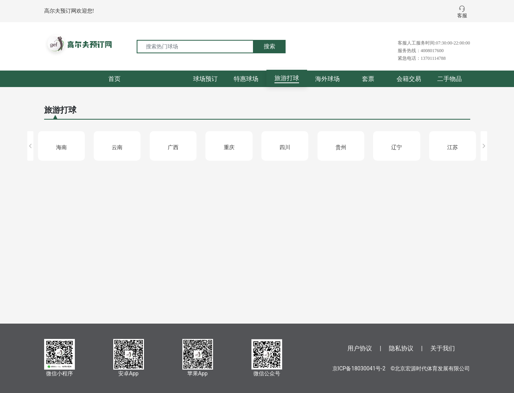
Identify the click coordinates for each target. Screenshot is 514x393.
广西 (173, 147)
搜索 (269, 46)
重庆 (229, 147)
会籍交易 (409, 78)
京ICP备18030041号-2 (358, 368)
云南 (117, 147)
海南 (61, 147)
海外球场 (327, 78)
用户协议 (359, 348)
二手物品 (449, 78)
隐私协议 (401, 348)
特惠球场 (246, 78)
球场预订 (205, 78)
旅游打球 (286, 78)
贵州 (341, 147)
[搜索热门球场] (195, 46)
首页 (114, 78)
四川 (284, 147)
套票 (368, 78)
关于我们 (442, 348)
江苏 (452, 147)
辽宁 (396, 147)
